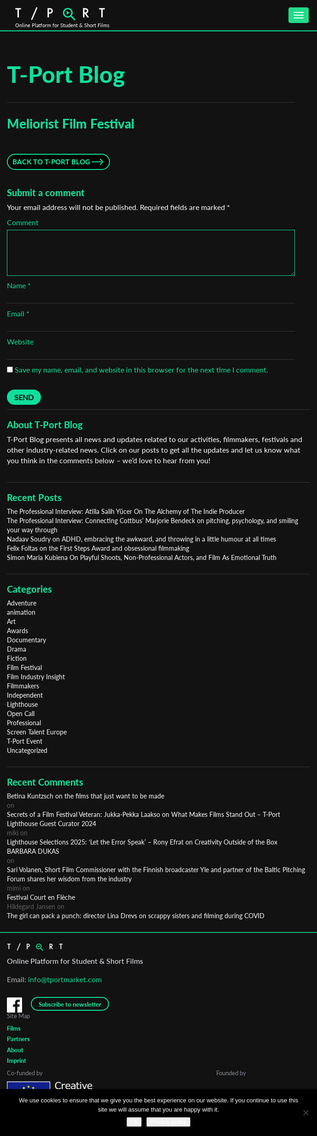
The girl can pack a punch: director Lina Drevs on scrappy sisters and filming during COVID (136, 916)
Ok (134, 1122)
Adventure (21, 603)
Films (14, 1028)
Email (18, 313)
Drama (16, 649)
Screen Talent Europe (37, 732)
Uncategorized (27, 750)
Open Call (21, 713)
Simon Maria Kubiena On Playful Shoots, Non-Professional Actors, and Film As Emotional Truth (142, 557)
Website (20, 341)
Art (11, 621)
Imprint (16, 1060)
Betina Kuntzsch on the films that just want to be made (85, 796)
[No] (305, 1112)
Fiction (17, 658)
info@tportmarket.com (65, 979)
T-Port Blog (66, 74)
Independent (25, 695)
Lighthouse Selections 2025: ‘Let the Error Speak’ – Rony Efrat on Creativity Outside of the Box (142, 842)
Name (19, 285)
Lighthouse (22, 704)
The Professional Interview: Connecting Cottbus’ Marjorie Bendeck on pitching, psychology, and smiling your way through (152, 525)
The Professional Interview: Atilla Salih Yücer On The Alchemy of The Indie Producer (126, 511)
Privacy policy (168, 1122)
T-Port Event (24, 741)
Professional (24, 723)
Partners (18, 1039)
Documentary (26, 640)
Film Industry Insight (36, 677)
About (15, 1050)
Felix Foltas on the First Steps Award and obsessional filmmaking (98, 548)
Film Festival (24, 667)
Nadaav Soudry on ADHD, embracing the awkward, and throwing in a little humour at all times (141, 539)
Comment (23, 222)
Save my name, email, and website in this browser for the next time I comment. (141, 369)
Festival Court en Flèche (41, 897)
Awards (17, 631)
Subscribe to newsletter (70, 1004)
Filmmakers (23, 686)
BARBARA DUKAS (33, 851)
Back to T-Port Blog (51, 161)
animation (21, 612)
